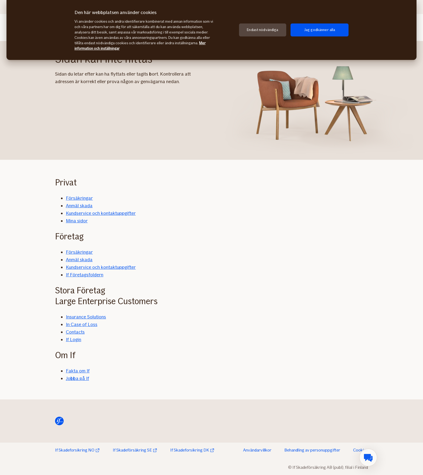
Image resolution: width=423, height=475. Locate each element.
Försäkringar (79, 198)
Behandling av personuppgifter (312, 450)
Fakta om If (78, 371)
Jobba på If (77, 378)
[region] (211, 30)
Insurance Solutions (86, 317)
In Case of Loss (81, 324)
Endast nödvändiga (262, 30)
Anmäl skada (79, 206)
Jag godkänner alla (319, 30)
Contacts (75, 332)
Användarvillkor (257, 450)
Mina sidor (77, 221)
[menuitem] (368, 457)
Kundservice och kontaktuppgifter (101, 213)
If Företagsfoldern (84, 275)
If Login (73, 339)
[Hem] (59, 421)
